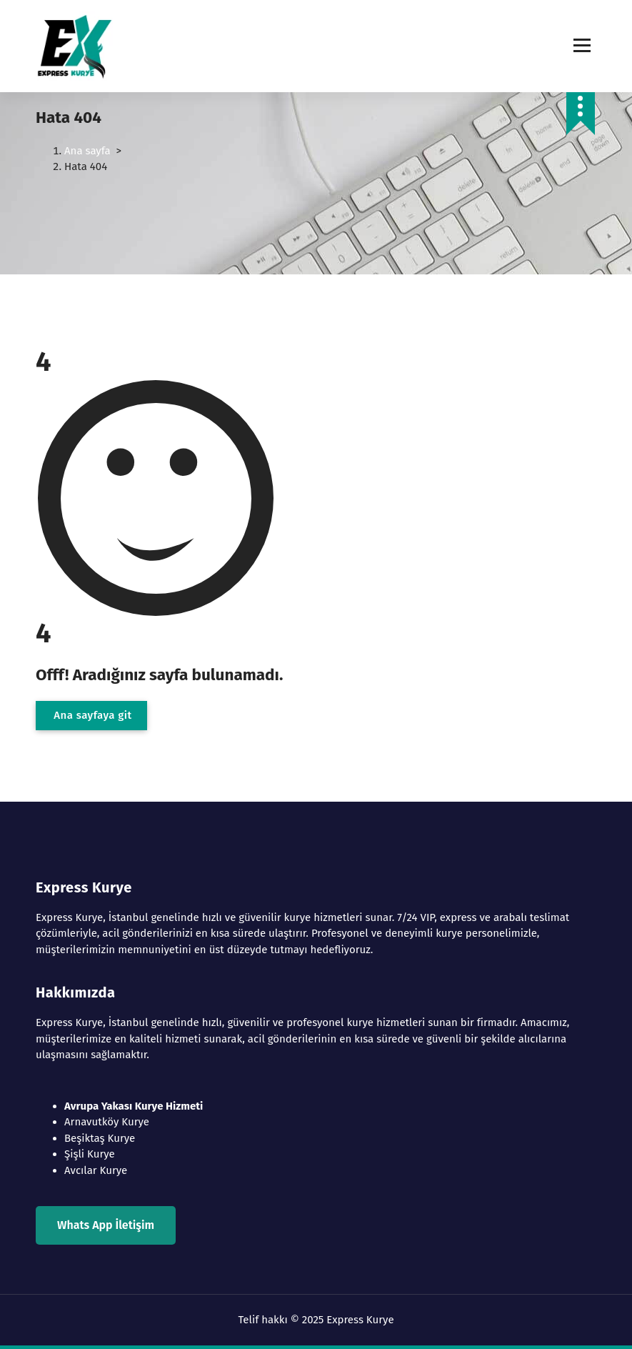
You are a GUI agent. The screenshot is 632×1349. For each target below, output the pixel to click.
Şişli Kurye (89, 1154)
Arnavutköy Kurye (106, 1121)
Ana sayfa (87, 150)
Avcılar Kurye (95, 1170)
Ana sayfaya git (91, 715)
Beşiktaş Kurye (99, 1138)
